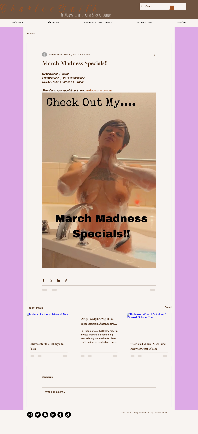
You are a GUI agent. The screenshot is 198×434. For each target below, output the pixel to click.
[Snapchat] (45, 415)
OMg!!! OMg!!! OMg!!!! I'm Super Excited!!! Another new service (97, 322)
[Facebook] (60, 415)
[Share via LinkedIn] (58, 280)
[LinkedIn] (53, 415)
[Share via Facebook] (43, 280)
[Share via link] (66, 280)
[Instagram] (30, 415)
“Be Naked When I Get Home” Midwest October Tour (148, 347)
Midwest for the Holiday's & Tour (46, 347)
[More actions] (154, 55)
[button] (98, 22)
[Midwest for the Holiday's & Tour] (49, 325)
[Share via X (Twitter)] (51, 280)
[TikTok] (68, 415)
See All (168, 307)
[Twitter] (38, 415)
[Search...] (162, 6)
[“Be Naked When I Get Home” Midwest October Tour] (149, 325)
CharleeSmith (50, 9)
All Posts (31, 33)
